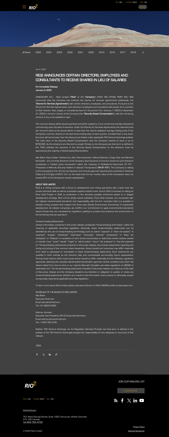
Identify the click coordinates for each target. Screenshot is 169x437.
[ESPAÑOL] (142, 7)
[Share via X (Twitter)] (43, 354)
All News (26, 52)
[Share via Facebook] (37, 354)
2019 (101, 52)
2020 (91, 52)
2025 (38, 52)
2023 (59, 52)
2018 (112, 52)
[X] (129, 400)
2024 (48, 52)
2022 (70, 52)
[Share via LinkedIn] (50, 354)
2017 (122, 52)
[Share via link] (56, 354)
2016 (133, 52)
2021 (80, 52)
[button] (24, 7)
